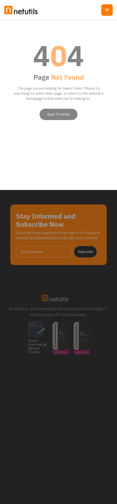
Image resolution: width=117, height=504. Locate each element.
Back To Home (58, 112)
